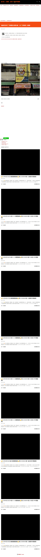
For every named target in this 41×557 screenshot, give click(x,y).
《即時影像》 (38, 5)
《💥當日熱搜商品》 (3, 20)
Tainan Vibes (4, 142)
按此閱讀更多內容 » (37, 225)
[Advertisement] (20, 13)
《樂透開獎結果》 (16, 5)
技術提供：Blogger (20, 554)
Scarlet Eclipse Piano (5, 143)
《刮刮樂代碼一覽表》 (6, 5)
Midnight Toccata (4, 141)
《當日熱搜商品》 (26, 5)
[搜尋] (37, 1)
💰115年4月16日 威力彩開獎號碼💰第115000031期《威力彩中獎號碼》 (19, 461)
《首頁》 (1, 5)
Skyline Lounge (4, 144)
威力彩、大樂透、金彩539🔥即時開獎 (10, 1)
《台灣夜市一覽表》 (32, 5)
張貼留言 (2, 106)
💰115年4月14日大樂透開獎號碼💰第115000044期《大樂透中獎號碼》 (19, 176)
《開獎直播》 (11, 5)
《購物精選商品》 (21, 5)
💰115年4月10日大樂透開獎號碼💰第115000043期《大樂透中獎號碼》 (19, 541)
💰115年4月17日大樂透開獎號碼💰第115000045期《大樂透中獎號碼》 (19, 298)
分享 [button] (1, 225)
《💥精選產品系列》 (9, 20)
